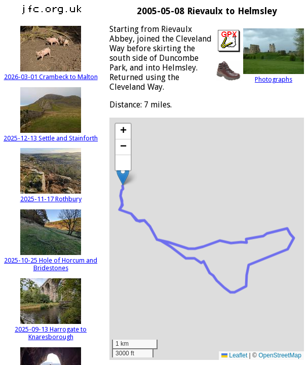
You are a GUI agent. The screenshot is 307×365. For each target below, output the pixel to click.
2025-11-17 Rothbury (51, 195)
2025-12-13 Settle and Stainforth (51, 134)
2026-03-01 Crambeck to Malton (51, 73)
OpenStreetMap (279, 355)
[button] (123, 175)
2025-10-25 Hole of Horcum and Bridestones (50, 260)
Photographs (273, 75)
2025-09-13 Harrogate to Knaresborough (51, 329)
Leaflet (234, 355)
